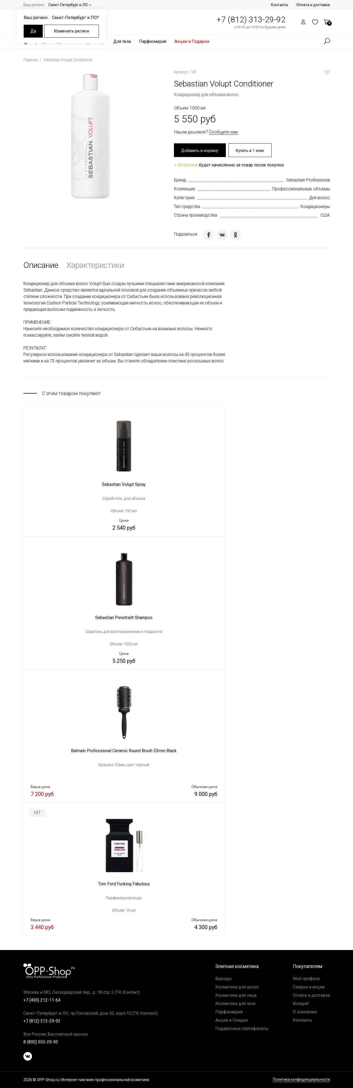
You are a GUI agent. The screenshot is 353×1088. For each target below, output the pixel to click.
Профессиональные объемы (301, 189)
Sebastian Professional (308, 180)
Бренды (223, 978)
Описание (40, 266)
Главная (31, 60)
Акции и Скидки (231, 1020)
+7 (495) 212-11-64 (41, 1000)
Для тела (122, 41)
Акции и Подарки (191, 41)
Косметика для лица (235, 995)
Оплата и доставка (313, 5)
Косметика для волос (237, 986)
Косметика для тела (235, 1003)
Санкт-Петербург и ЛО (68, 5)
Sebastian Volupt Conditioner (67, 60)
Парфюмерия (152, 41)
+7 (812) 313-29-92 (251, 19)
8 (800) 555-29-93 (40, 1042)
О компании (305, 1011)
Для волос (319, 198)
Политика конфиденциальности (301, 1080)
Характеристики (95, 266)
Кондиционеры (315, 207)
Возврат (301, 1003)
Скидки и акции (309, 986)
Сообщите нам (223, 131)
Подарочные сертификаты (242, 1028)
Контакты (279, 5)
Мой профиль (306, 978)
